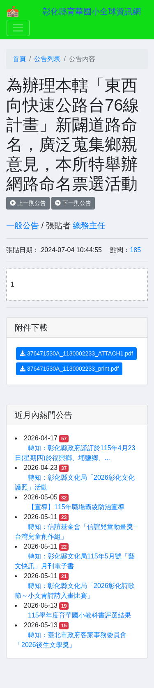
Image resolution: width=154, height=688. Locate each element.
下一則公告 (73, 203)
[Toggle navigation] (18, 28)
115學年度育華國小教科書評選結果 (79, 615)
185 (135, 249)
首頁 (19, 58)
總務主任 (89, 225)
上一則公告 (28, 203)
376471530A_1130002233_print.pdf (69, 368)
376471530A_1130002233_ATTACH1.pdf (76, 353)
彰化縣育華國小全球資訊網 (91, 11)
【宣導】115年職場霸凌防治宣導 (76, 506)
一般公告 (22, 225)
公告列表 (47, 58)
